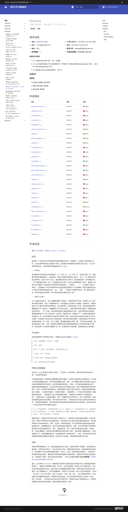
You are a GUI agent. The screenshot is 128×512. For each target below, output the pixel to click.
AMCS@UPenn (36, 125)
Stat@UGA (35, 193)
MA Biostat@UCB (38, 175)
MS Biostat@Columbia (39, 170)
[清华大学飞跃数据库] (6, 7)
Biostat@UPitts (36, 225)
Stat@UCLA (35, 234)
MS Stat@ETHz (37, 220)
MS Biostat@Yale (38, 184)
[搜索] (86, 7)
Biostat (33, 28)
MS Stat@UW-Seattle (39, 106)
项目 (26, 12)
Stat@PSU (35, 143)
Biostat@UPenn (37, 115)
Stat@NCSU (35, 197)
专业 (16, 12)
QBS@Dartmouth (37, 111)
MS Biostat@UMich (38, 138)
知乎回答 (39, 251)
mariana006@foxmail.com (44, 459)
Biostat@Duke (36, 229)
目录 (103, 20)
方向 (21, 12)
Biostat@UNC (36, 216)
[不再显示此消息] (122, 2)
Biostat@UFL (36, 161)
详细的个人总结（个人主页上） (55, 251)
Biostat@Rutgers (37, 147)
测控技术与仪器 (42, 42)
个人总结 (63, 266)
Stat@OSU (35, 179)
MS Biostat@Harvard (39, 211)
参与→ (32, 2)
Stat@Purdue (36, 188)
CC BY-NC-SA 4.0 (103, 509)
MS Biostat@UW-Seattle (40, 166)
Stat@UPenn (36, 156)
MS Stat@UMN (37, 207)
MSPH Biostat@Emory (39, 129)
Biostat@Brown (37, 152)
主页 (6, 12)
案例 (11, 12)
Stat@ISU (35, 134)
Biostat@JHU (36, 120)
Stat (39, 28)
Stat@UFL (35, 202)
